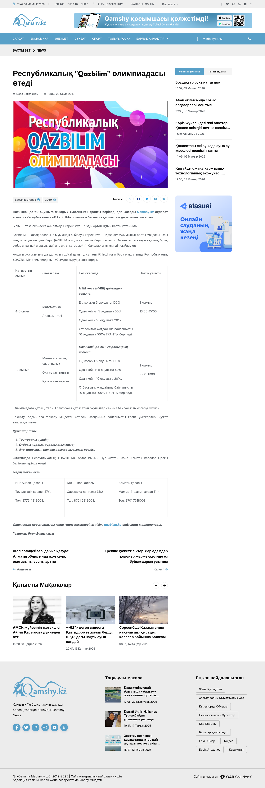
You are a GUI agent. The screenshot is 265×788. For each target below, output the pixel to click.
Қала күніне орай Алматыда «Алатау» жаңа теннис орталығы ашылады (142, 691)
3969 (50, 199)
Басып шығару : (27, 199)
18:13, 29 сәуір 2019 (59, 93)
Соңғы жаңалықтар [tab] (189, 71)
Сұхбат (80, 38)
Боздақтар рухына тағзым (197, 82)
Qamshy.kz (145, 212)
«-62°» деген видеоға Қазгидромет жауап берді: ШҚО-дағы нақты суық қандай (89, 634)
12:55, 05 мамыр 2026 (190, 179)
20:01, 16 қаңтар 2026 (80, 648)
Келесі (161, 569)
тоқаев (229, 741)
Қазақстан (236, 749)
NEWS (41, 50)
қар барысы (207, 724)
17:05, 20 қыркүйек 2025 (140, 701)
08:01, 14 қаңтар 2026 (133, 644)
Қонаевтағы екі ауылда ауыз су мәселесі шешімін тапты (202, 148)
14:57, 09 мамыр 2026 (190, 88)
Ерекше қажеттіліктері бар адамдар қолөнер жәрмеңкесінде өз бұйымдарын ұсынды (136, 556)
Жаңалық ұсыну (142, 4)
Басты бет (22, 50)
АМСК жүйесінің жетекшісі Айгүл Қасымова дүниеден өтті (36, 632)
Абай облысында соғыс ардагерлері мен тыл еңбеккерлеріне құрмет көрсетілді (196, 102)
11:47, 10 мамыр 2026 (31, 4)
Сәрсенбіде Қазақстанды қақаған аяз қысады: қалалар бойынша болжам (142, 632)
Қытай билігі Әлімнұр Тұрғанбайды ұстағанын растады (140, 715)
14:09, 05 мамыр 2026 (190, 156)
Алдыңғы (22, 569)
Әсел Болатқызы (25, 93)
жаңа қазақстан (210, 689)
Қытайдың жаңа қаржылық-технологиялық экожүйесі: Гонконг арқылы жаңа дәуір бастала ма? (199, 171)
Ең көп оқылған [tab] (217, 71)
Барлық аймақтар (150, 38)
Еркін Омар (207, 741)
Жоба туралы (212, 39)
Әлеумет (61, 38)
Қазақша (169, 4)
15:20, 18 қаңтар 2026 (27, 644)
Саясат (18, 38)
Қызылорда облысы (213, 706)
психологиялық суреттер (217, 715)
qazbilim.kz (113, 525)
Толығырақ (117, 38)
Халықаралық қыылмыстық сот (221, 698)
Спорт (97, 38)
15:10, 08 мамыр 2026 (189, 133)
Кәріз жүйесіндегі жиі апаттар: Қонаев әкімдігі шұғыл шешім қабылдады (202, 125)
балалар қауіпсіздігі (213, 732)
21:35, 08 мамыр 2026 (190, 111)
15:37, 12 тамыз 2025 (137, 749)
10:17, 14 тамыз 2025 (137, 725)
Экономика (39, 38)
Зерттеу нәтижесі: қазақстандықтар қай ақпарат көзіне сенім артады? (141, 739)
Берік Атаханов (210, 749)
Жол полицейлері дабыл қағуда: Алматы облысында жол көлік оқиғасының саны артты (41, 556)
